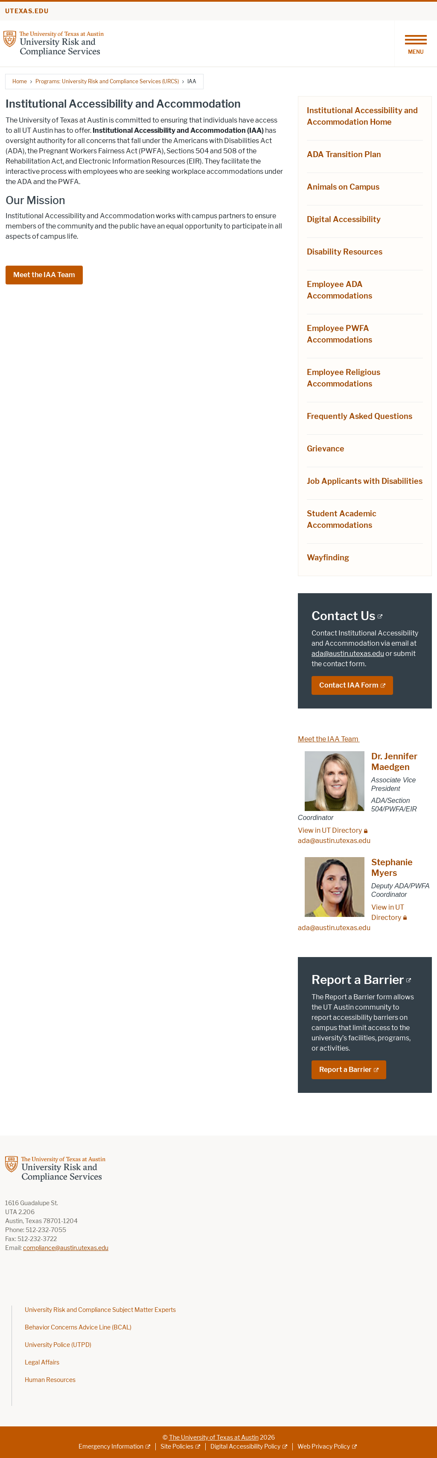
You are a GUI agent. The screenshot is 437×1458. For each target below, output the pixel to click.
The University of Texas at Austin (214, 1437)
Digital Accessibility (344, 219)
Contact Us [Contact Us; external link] (344, 616)
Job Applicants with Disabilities (364, 481)
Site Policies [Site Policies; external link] (176, 1446)
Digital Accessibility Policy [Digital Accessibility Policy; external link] (245, 1446)
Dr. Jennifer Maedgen (394, 761)
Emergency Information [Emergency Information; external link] (111, 1446)
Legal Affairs (42, 1362)
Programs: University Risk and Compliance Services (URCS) (107, 81)
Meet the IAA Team (44, 275)
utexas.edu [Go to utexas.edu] (27, 11)
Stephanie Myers (392, 867)
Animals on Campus (343, 187)
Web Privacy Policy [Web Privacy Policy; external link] (323, 1446)
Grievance (325, 449)
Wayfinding (328, 557)
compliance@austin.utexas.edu (65, 1248)
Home (19, 81)
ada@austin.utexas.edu (348, 654)
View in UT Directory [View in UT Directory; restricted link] (330, 830)
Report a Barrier (345, 1070)
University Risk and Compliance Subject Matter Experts (100, 1310)
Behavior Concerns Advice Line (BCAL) (78, 1327)
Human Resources (50, 1380)
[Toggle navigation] (415, 43)
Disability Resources (344, 252)
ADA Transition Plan (344, 154)
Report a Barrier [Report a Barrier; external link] (358, 979)
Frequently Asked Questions (359, 416)
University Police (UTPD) (58, 1345)
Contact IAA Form (349, 685)
